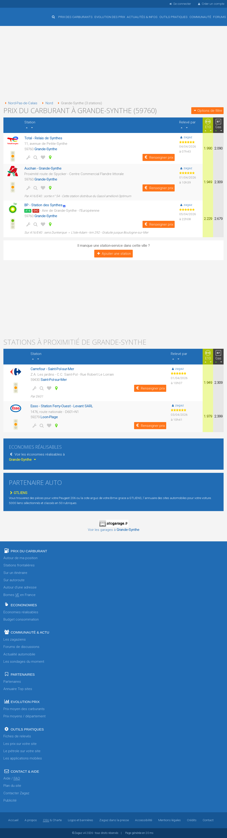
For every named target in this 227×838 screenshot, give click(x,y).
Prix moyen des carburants (24, 709)
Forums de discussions (21, 647)
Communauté (200, 17)
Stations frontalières (19, 565)
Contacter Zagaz (16, 793)
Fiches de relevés (17, 736)
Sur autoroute (14, 580)
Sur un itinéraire (15, 573)
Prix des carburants (75, 17)
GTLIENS (18, 493)
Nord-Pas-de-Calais (20, 103)
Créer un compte (210, 3)
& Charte (52, 820)
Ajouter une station (113, 254)
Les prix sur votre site (20, 744)
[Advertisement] (113, 64)
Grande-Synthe (45, 149)
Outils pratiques (173, 17)
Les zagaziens (14, 639)
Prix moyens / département (24, 716)
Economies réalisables (20, 612)
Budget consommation (21, 619)
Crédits (191, 820)
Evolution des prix (109, 17)
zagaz (185, 137)
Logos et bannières (80, 820)
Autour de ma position (20, 558)
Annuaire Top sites (17, 689)
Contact (208, 820)
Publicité (10, 800)
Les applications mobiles (22, 758)
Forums (219, 17)
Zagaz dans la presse (114, 820)
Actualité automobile (19, 654)
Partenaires (12, 682)
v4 (84, 833)
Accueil (18, 13)
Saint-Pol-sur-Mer (54, 380)
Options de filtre (207, 111)
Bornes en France (19, 595)
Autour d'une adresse (20, 587)
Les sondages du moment (23, 662)
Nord (47, 103)
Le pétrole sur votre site (22, 751)
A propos (31, 820)
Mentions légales (169, 820)
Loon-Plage (49, 417)
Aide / (11, 778)
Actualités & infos (142, 17)
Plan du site (12, 786)
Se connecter (180, 3)
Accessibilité (143, 820)
